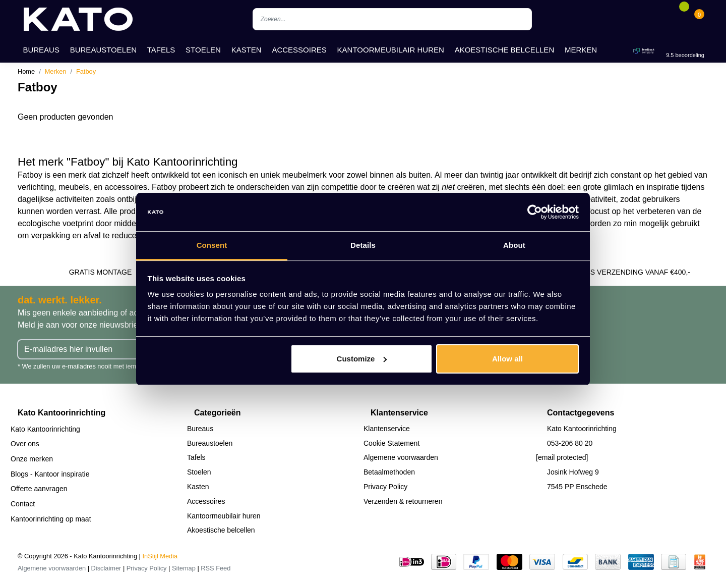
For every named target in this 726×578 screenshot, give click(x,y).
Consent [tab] (212, 245)
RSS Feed (215, 568)
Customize (362, 358)
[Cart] (699, 19)
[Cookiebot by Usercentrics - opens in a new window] (535, 212)
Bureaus (41, 49)
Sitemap (184, 568)
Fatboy (86, 71)
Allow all (507, 358)
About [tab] (514, 245)
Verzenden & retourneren (403, 501)
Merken (581, 49)
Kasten (246, 49)
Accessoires (299, 49)
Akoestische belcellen (505, 49)
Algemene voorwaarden (401, 457)
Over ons (25, 444)
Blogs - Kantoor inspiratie (50, 474)
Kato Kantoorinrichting (45, 429)
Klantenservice (387, 429)
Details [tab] (363, 245)
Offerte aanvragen (39, 489)
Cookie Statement (391, 443)
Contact (23, 504)
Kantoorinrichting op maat (51, 519)
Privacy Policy (385, 487)
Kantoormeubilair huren (390, 49)
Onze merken (32, 459)
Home (26, 71)
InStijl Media (160, 556)
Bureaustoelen (103, 49)
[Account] (668, 19)
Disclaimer (106, 568)
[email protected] (562, 457)
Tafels (161, 49)
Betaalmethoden (389, 472)
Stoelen (203, 49)
